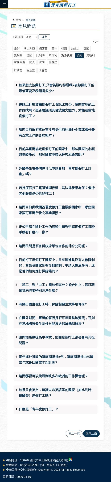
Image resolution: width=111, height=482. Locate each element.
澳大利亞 (29, 48)
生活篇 (31, 70)
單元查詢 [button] (95, 42)
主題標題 (17, 36)
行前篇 (18, 70)
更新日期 (8, 476)
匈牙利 (53, 55)
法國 (42, 62)
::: (1, 9)
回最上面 (91, 433)
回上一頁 (74, 433)
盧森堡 (53, 62)
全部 (17, 48)
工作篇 (43, 70)
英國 (86, 48)
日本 (54, 48)
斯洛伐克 (66, 55)
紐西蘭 (43, 48)
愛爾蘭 (18, 55)
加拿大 (75, 48)
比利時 (40, 55)
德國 (29, 55)
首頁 (18, 20)
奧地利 (90, 55)
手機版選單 (4, 4)
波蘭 (79, 55)
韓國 (64, 48)
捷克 (32, 62)
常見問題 (31, 20)
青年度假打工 (59, 4)
